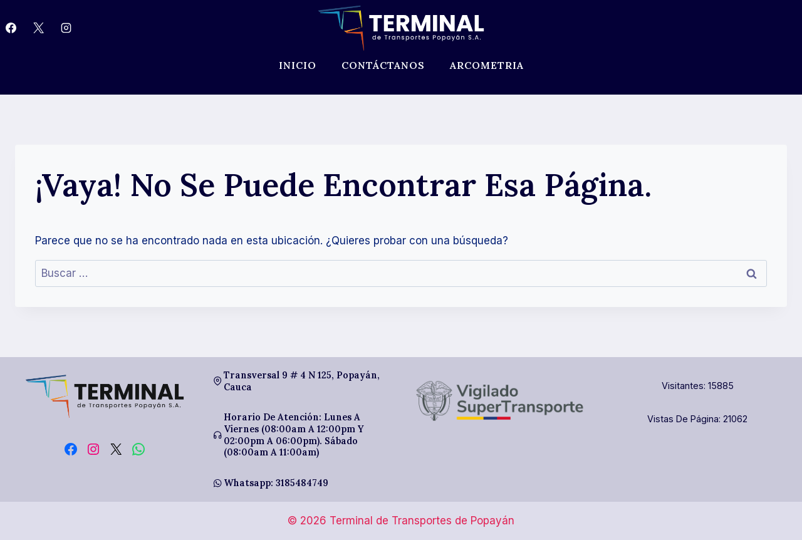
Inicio (297, 65)
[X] (38, 28)
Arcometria (487, 65)
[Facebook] (10, 28)
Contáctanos (383, 65)
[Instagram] (65, 28)
